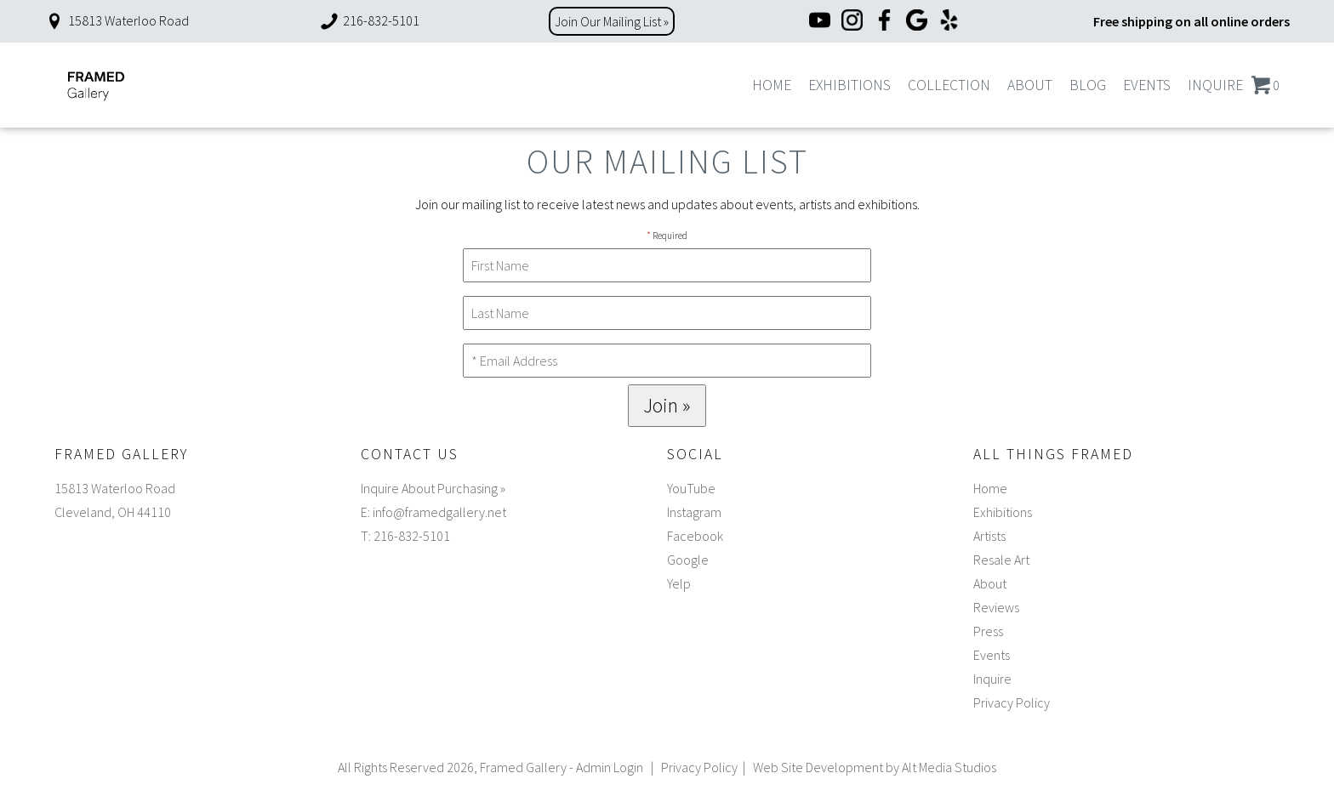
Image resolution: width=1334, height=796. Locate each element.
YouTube (691, 488)
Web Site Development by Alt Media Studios (874, 767)
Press (988, 631)
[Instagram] (852, 21)
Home (771, 85)
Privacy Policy (1011, 702)
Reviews (996, 607)
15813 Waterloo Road (116, 20)
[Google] (917, 21)
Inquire (1215, 85)
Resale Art (1001, 559)
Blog (1087, 85)
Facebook (695, 535)
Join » (667, 405)
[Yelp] (949, 21)
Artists (989, 535)
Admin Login (609, 767)
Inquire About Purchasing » (433, 488)
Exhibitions (849, 85)
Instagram (694, 511)
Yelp (679, 583)
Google (688, 559)
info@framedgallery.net (439, 511)
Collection (949, 85)
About (1029, 85)
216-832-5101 (369, 20)
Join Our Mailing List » (612, 21)
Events (1147, 85)
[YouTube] (820, 21)
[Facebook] (884, 21)
